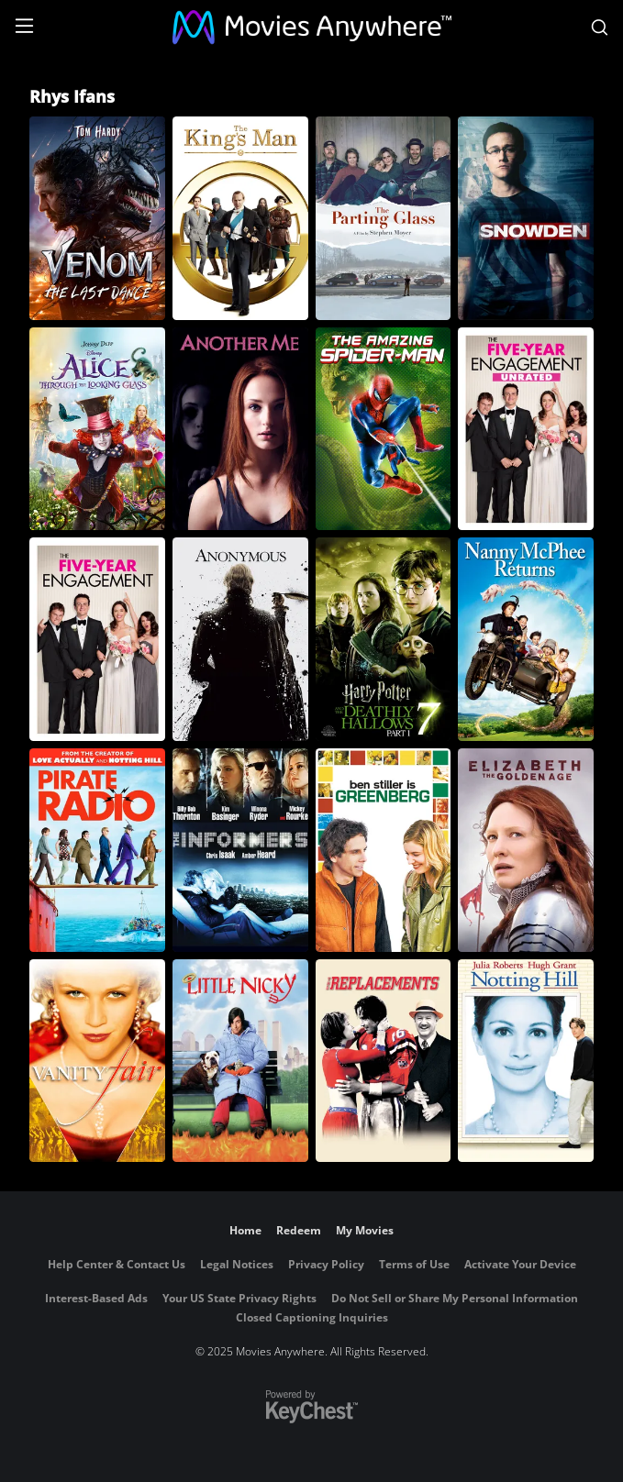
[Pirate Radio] (97, 850)
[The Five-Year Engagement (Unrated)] (526, 429)
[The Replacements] (383, 1061)
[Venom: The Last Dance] (97, 218)
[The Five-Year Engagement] (97, 639)
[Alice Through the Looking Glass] (97, 429)
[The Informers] (240, 850)
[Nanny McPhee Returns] (526, 639)
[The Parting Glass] (383, 218)
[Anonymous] (240, 639)
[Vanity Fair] (97, 1061)
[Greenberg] (383, 850)
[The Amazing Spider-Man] (383, 429)
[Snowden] (526, 218)
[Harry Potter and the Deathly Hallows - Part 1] (383, 639)
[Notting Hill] (526, 1061)
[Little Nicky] (240, 1061)
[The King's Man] (240, 218)
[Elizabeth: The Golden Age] (526, 850)
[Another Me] (240, 429)
